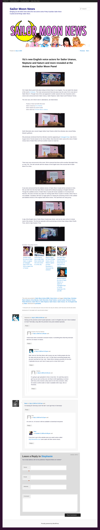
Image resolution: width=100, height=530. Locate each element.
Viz (66, 301)
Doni (35, 431)
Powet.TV (6, 1)
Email (26, 477)
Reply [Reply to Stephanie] (27, 326)
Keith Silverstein (44, 300)
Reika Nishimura (26, 301)
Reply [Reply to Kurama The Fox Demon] (29, 343)
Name (26, 467)
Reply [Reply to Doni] (31, 443)
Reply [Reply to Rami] (27, 409)
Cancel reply (74, 454)
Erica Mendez (38, 105)
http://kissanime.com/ (35, 439)
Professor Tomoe (70, 300)
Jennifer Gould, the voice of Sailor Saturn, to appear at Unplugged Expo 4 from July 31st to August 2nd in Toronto (28, 263)
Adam (25, 303)
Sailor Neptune (45, 301)
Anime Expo (67, 298)
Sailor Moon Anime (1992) (42, 298)
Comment (26, 496)
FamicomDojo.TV (14, 1)
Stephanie (47, 456)
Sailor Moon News (35, 1)
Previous (82, 51)
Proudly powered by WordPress (50, 523)
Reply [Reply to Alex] (29, 425)
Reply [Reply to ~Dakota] (34, 388)
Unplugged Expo (65, 137)
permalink (38, 303)
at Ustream (32, 92)
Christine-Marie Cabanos (41, 109)
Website (26, 486)
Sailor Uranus (61, 301)
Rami (25, 403)
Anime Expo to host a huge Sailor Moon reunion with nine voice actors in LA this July (39, 261)
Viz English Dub (72, 301)
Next (88, 51)
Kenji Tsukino (53, 300)
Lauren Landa (61, 300)
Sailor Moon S (36, 301)
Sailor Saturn (53, 301)
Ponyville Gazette (25, 1)
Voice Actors (53, 298)
